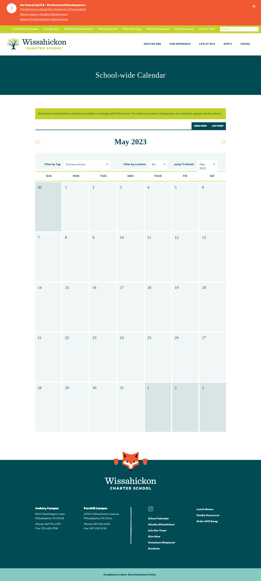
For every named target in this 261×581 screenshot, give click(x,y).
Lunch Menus (205, 509)
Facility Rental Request (25, 29)
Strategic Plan (51, 29)
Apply (227, 44)
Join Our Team (207, 29)
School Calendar (158, 518)
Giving (245, 44)
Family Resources (184, 29)
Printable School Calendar (78, 29)
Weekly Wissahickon (157, 29)
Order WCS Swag (132, 29)
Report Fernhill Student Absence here (44, 19)
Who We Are (152, 44)
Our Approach (180, 44)
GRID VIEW (200, 126)
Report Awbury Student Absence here (44, 14)
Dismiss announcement (254, 5)
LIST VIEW (217, 126)
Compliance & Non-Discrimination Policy (129, 574)
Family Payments (108, 29)
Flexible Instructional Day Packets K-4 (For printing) (53, 9)
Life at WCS (207, 44)
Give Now (154, 536)
